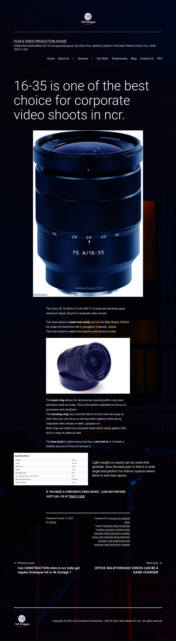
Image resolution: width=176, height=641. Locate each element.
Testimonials (119, 58)
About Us (63, 58)
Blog (134, 58)
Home (51, 58)
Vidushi (52, 522)
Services (83, 58)
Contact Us (147, 58)
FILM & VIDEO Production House (40, 41)
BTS (159, 58)
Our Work (102, 58)
